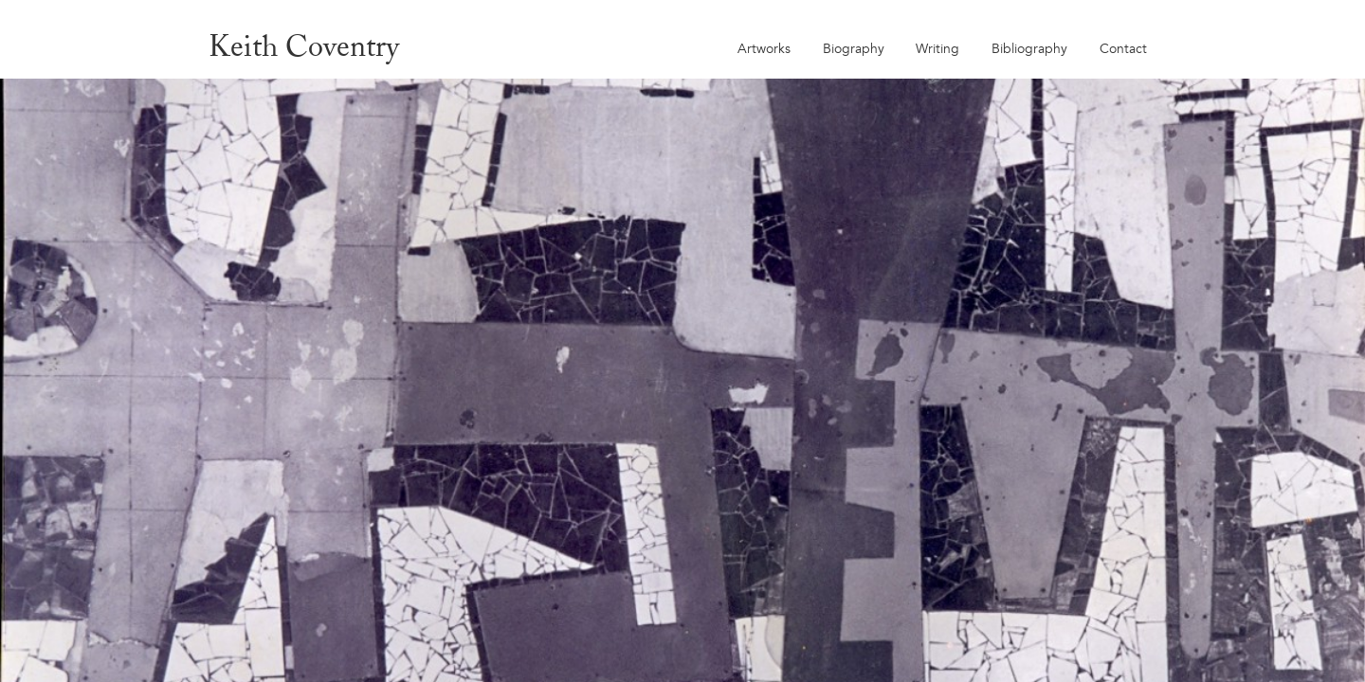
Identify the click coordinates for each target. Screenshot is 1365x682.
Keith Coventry (304, 45)
